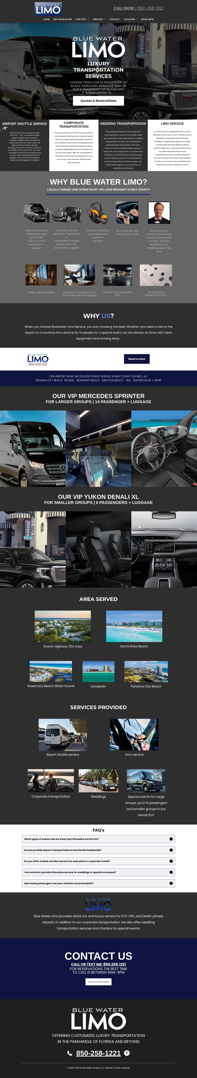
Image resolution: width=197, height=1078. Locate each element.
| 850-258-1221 (148, 8)
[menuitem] (47, 19)
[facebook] (127, 1053)
